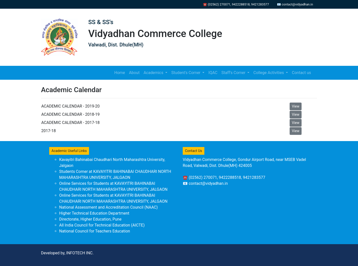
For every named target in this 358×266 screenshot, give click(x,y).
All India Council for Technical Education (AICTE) (102, 225)
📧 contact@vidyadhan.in (295, 4)
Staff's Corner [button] (233, 72)
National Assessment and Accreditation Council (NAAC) (108, 207)
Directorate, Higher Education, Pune (90, 219)
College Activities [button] (269, 72)
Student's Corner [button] (186, 72)
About (134, 72)
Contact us (301, 72)
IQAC (212, 72)
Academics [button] (153, 72)
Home (120, 72)
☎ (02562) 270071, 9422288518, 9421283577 (236, 4)
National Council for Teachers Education (94, 231)
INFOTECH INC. (79, 253)
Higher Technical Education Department (94, 213)
